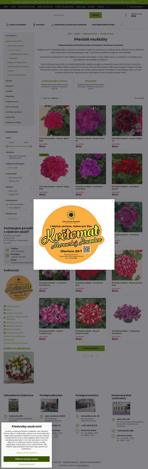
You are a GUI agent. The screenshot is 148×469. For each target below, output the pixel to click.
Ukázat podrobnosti (26, 464)
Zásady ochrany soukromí (26, 453)
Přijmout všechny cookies (26, 459)
